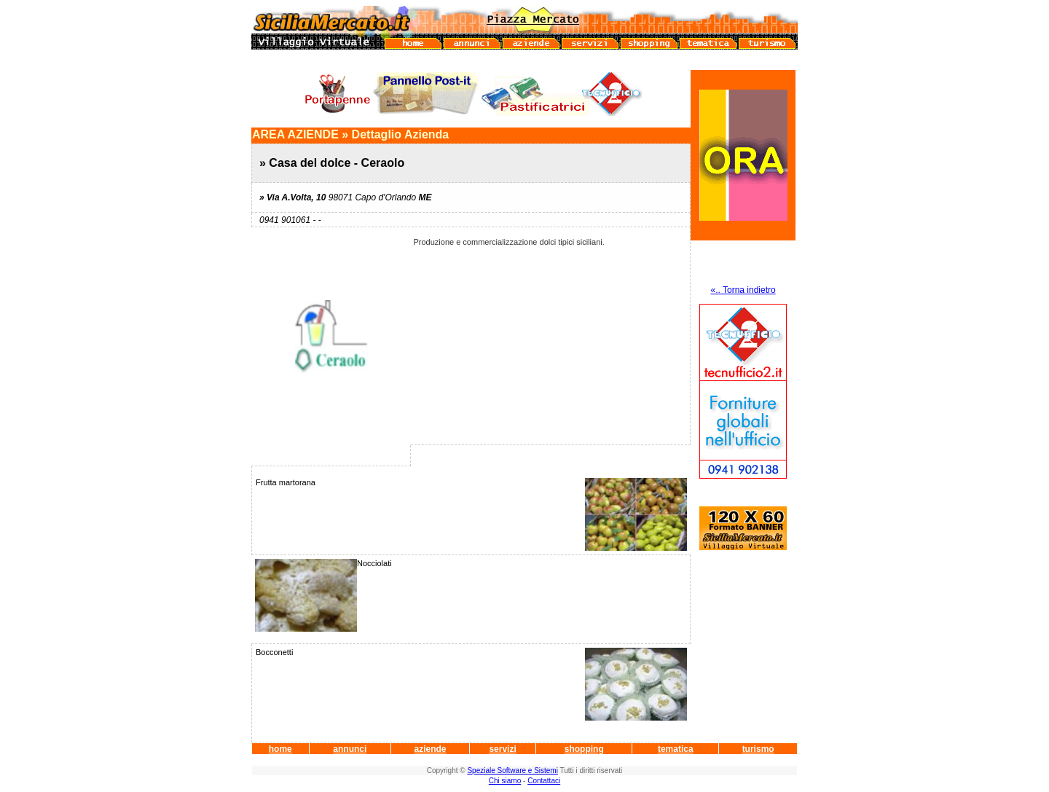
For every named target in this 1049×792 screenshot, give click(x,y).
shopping (584, 749)
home (280, 749)
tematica (676, 749)
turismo (758, 749)
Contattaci (543, 781)
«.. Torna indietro (743, 290)
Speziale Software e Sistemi (512, 770)
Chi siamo (505, 781)
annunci (349, 749)
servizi (502, 749)
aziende (430, 749)
